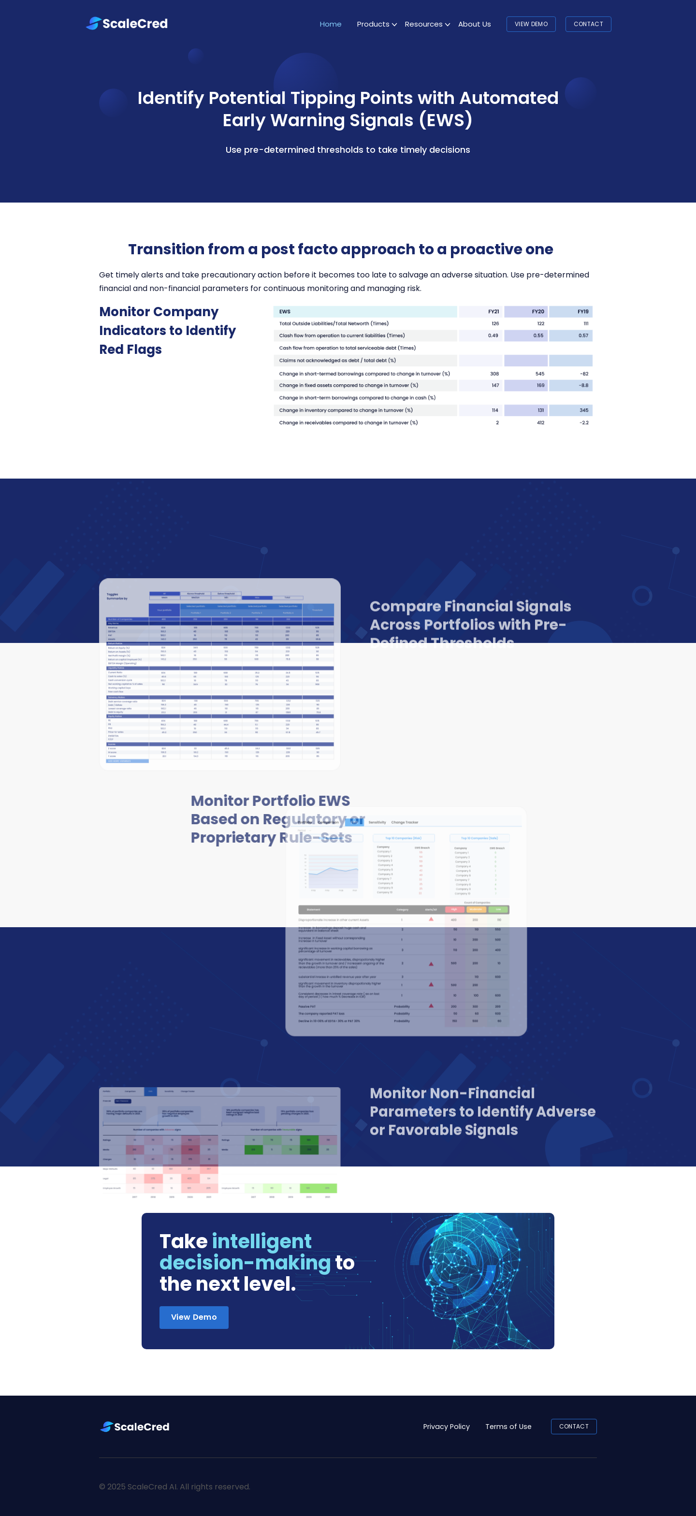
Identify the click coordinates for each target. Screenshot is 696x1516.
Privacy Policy (446, 1426)
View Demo (531, 24)
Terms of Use (508, 1426)
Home (331, 24)
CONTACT (588, 24)
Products (373, 24)
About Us (474, 24)
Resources (424, 24)
